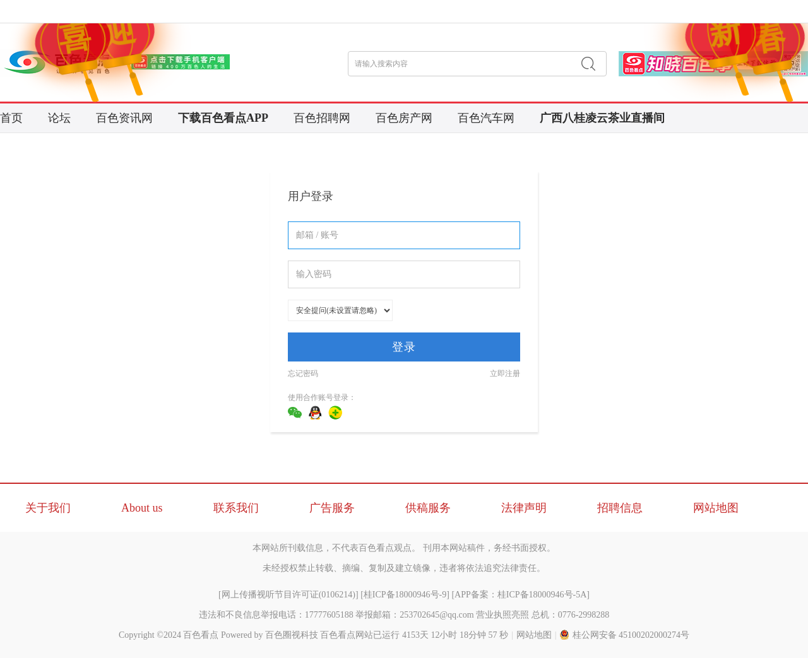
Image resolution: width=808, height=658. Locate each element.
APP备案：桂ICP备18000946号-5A (520, 594)
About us (142, 508)
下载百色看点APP (223, 118)
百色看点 (200, 635)
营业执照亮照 (502, 615)
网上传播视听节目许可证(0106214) (288, 594)
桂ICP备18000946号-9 (405, 594)
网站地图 (716, 508)
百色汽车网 (486, 118)
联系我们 (236, 508)
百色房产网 (404, 118)
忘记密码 (303, 373)
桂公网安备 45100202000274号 (625, 635)
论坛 (59, 118)
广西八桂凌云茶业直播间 (602, 118)
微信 (295, 413)
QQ (315, 413)
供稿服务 (428, 508)
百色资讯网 (124, 118)
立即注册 (505, 373)
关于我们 (48, 508)
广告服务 (332, 508)
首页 (11, 118)
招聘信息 (620, 508)
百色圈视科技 (291, 635)
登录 (404, 347)
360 (335, 413)
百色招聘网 (322, 118)
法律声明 (524, 508)
